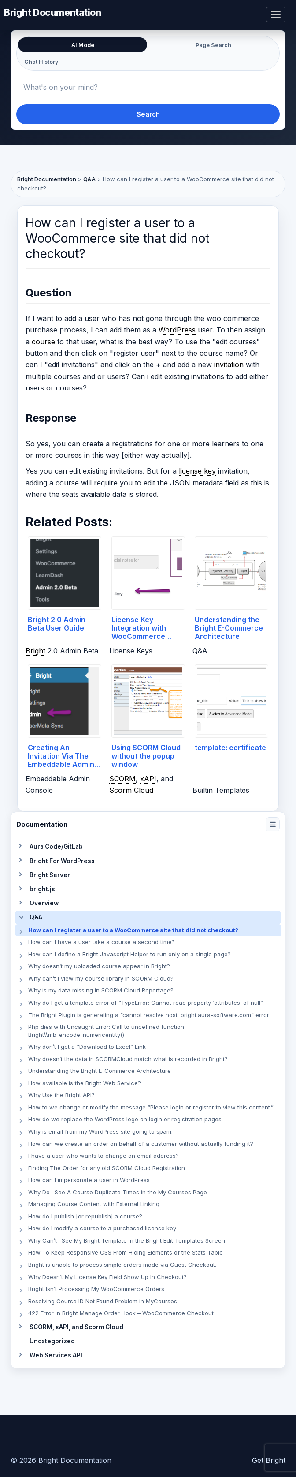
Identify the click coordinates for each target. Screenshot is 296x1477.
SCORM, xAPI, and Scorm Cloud (76, 1327)
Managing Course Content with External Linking (93, 1203)
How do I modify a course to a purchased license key (102, 1228)
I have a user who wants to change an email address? (103, 1155)
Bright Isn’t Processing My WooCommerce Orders (96, 1288)
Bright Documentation (52, 12)
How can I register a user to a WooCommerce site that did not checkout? (133, 930)
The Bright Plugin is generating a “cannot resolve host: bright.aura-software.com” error (148, 1014)
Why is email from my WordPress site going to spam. (100, 1131)
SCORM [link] (122, 778)
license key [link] (197, 471)
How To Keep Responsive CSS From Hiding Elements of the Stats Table (125, 1252)
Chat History (41, 61)
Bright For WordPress (62, 860)
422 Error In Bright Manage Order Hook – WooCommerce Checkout (121, 1313)
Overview (44, 903)
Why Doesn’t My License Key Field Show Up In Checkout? (107, 1276)
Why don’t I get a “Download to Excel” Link (87, 1046)
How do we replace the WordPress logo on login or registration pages (125, 1119)
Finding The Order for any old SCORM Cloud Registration (106, 1167)
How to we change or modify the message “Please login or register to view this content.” (151, 1107)
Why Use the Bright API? (61, 1094)
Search (148, 114)
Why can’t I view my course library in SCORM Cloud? (101, 978)
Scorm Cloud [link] (131, 790)
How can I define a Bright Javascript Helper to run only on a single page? (129, 954)
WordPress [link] (177, 329)
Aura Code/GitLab (56, 846)
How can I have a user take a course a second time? (101, 941)
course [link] (43, 341)
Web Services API (56, 1355)
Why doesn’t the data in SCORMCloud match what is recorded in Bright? (128, 1058)
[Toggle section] (20, 846)
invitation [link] (229, 364)
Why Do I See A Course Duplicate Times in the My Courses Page (117, 1192)
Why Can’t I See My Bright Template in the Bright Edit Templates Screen (126, 1240)
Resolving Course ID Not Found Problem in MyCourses (102, 1301)
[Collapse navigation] (273, 824)
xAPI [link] (148, 778)
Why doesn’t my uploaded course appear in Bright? (99, 966)
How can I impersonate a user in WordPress (89, 1179)
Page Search (213, 45)
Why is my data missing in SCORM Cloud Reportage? (101, 990)
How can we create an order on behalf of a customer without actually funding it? (140, 1143)
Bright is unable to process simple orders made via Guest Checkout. (122, 1264)
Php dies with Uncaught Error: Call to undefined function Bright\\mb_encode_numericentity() (106, 1030)
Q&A (36, 917)
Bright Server (50, 875)
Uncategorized (52, 1341)
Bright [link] (35, 650)
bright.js (42, 889)
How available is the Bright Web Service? (84, 1083)
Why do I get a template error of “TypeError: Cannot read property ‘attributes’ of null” (145, 1002)
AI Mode (82, 45)
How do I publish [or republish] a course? (85, 1216)
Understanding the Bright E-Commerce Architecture (99, 1070)
